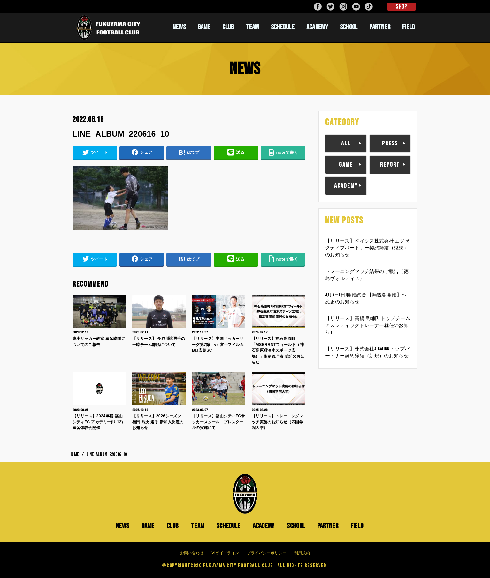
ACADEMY (317, 27)
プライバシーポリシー (266, 553)
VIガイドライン (225, 553)
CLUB (228, 27)
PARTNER (379, 27)
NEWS (179, 27)
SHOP (401, 7)
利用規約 (302, 553)
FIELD (408, 27)
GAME (204, 27)
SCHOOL (349, 27)
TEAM (252, 27)
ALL (346, 143)
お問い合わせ (192, 553)
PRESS (390, 143)
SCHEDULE (283, 27)
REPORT (390, 164)
